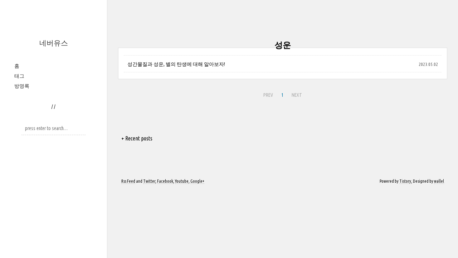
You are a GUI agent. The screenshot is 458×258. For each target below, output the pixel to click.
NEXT (297, 95)
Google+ (197, 181)
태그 (19, 76)
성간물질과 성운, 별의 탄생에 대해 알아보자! (176, 64)
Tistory (405, 181)
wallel (439, 181)
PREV (268, 95)
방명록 (21, 86)
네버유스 (53, 43)
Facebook (165, 181)
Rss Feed (128, 181)
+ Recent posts (136, 138)
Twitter (149, 181)
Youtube (182, 181)
